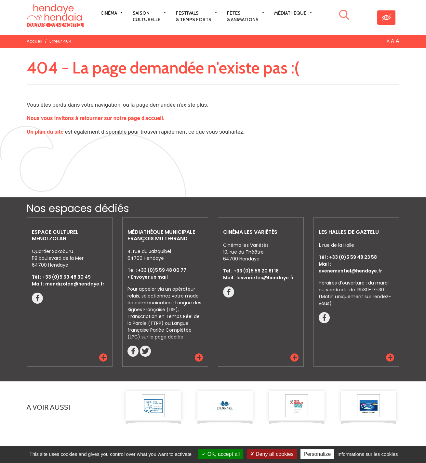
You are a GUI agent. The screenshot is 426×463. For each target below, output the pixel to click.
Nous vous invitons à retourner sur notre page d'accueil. (96, 118)
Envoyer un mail (149, 277)
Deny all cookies (272, 454)
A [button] (388, 41)
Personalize (317, 454)
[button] (103, 357)
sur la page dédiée (162, 337)
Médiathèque (290, 13)
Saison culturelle (146, 16)
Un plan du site (45, 131)
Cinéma (108, 13)
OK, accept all (221, 454)
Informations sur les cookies (367, 454)
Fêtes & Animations (243, 16)
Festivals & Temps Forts (193, 16)
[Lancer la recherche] (344, 16)
